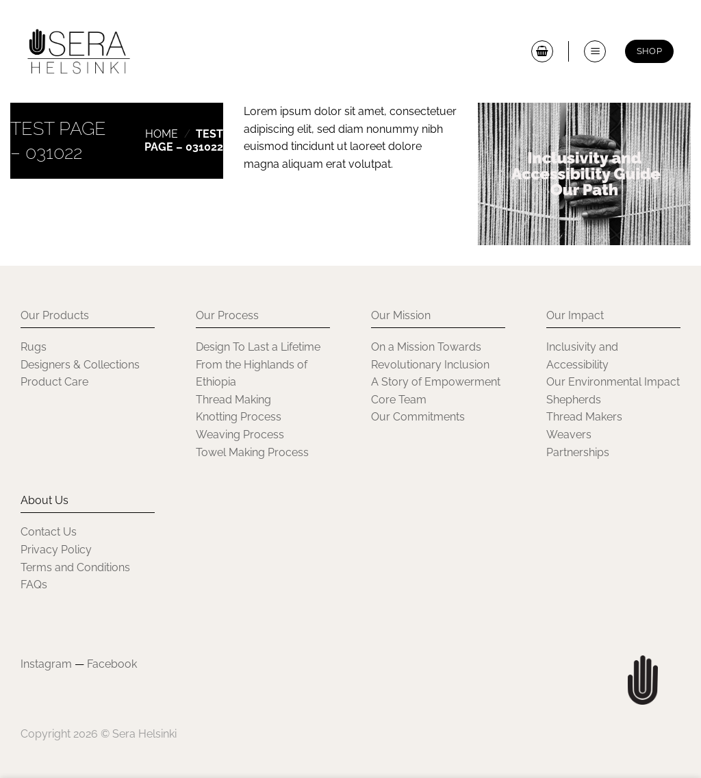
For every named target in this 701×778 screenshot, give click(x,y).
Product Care (54, 381)
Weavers (568, 434)
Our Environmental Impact (613, 381)
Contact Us (49, 531)
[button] (542, 51)
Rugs (34, 346)
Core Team (398, 399)
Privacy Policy (56, 549)
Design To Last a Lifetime (258, 346)
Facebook (112, 663)
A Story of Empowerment (435, 381)
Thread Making (233, 399)
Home (161, 133)
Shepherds (573, 399)
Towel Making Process (252, 452)
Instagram (46, 663)
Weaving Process (240, 434)
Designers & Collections (80, 364)
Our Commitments (418, 416)
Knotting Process (238, 416)
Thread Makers (584, 416)
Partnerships (577, 452)
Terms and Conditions (75, 567)
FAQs (34, 584)
